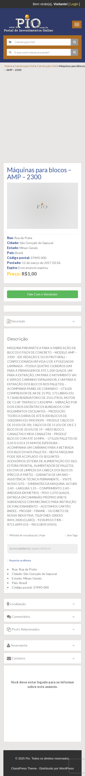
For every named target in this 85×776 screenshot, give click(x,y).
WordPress (66, 768)
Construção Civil (24, 66)
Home (8, 66)
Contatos (16, 658)
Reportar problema (20, 560)
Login (74, 4)
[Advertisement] (42, 116)
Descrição (16, 321)
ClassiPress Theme (23, 768)
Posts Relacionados (23, 629)
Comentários (18, 616)
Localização (16, 604)
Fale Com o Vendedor (42, 294)
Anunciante (17, 645)
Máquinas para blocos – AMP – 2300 (39, 173)
